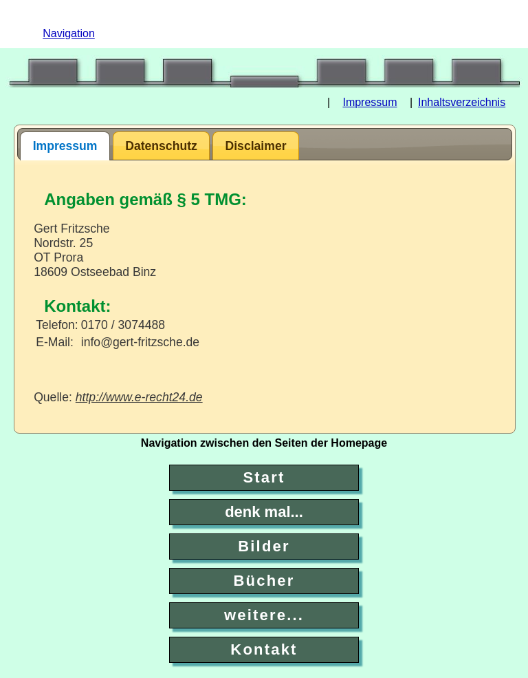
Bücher (264, 580)
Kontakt (263, 649)
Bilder (264, 546)
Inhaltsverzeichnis (461, 102)
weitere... (264, 615)
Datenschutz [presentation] (161, 146)
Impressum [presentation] (65, 146)
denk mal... (264, 511)
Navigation (69, 33)
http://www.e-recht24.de (139, 397)
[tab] (65, 145)
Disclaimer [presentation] (256, 146)
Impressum (369, 102)
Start (264, 477)
